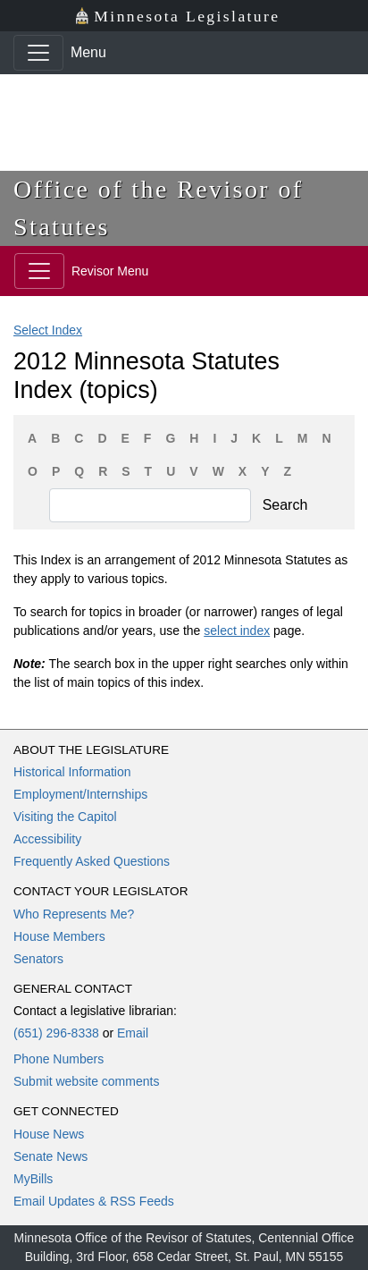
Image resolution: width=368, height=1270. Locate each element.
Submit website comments (86, 1081)
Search (285, 504)
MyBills (33, 1179)
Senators (38, 959)
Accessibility (47, 839)
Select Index (47, 330)
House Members (59, 936)
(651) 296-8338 (56, 1033)
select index (237, 630)
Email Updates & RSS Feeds (93, 1201)
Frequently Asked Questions (91, 861)
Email (132, 1033)
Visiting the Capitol (65, 816)
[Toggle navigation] (38, 53)
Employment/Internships (80, 794)
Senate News (50, 1156)
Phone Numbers (58, 1059)
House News (48, 1134)
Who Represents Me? (73, 914)
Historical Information (72, 772)
